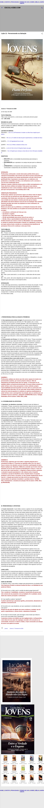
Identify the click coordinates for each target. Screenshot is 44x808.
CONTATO (7, 2)
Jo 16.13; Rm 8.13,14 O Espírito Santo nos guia (19, 148)
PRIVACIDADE (15, 2)
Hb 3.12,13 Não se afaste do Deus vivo (17, 144)
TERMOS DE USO (24, 2)
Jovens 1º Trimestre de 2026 (16, 628)
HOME (2, 2)
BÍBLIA (37, 2)
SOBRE (32, 2)
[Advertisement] (21, 20)
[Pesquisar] (42, 8)
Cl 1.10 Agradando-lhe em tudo (15, 141)
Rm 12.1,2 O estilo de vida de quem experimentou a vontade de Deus (24, 137)
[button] (42, 34)
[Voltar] (2, 7)
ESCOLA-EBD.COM (12, 8)
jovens (6, 628)
